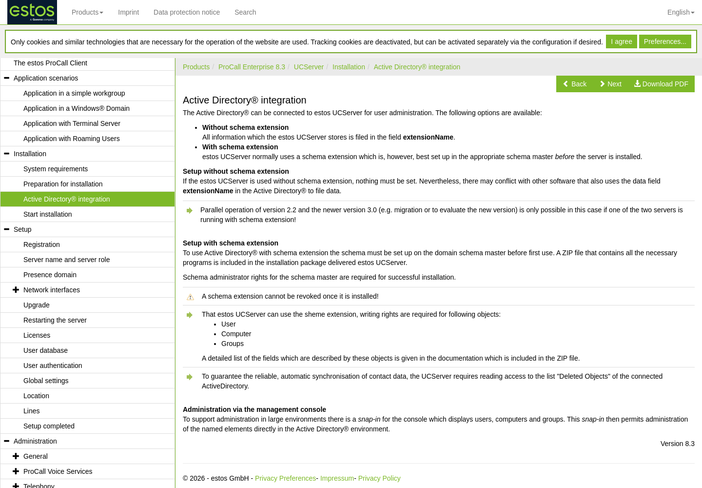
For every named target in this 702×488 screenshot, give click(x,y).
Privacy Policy (379, 478)
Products (87, 12)
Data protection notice (187, 12)
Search (245, 12)
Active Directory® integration (417, 67)
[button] (574, 84)
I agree (621, 41)
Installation (348, 67)
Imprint (128, 12)
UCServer (309, 67)
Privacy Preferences (285, 478)
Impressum (337, 478)
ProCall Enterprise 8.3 (251, 67)
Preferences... (665, 41)
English (681, 12)
